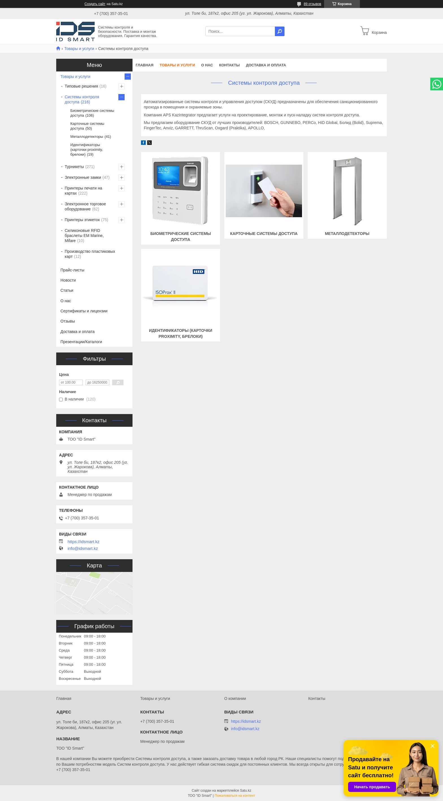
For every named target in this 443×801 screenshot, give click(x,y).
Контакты (229, 65)
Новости (68, 280)
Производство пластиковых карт (90, 254)
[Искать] (280, 31)
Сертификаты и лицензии (83, 311)
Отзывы (67, 321)
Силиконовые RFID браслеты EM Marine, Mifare (84, 235)
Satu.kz (245, 791)
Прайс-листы (72, 270)
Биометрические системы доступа (92, 112)
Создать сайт (94, 4)
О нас (207, 65)
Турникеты (74, 166)
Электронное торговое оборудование (85, 206)
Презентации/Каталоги (81, 341)
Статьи (66, 290)
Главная (144, 65)
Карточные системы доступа (264, 233)
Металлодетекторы (347, 233)
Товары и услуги (79, 48)
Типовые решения (81, 86)
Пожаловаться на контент (235, 796)
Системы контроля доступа (82, 99)
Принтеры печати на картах (83, 190)
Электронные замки (83, 177)
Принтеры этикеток (82, 219)
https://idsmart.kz (83, 541)
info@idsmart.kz (83, 548)
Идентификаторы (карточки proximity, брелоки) (86, 149)
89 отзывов (312, 4)
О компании (235, 698)
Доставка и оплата (266, 65)
